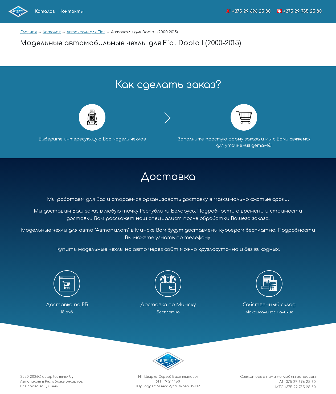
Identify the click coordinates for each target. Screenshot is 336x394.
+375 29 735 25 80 (302, 11)
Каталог (45, 11)
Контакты (71, 11)
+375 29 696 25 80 (251, 11)
